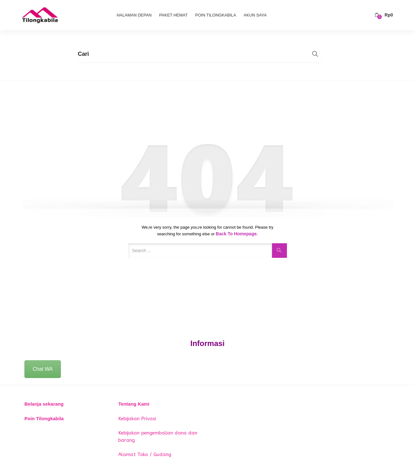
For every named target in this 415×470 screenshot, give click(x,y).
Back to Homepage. (237, 233)
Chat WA (43, 369)
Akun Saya (255, 15)
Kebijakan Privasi (137, 418)
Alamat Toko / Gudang (144, 454)
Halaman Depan (134, 15)
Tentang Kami (133, 404)
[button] (384, 15)
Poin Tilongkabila (215, 15)
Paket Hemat (173, 15)
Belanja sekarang (43, 404)
